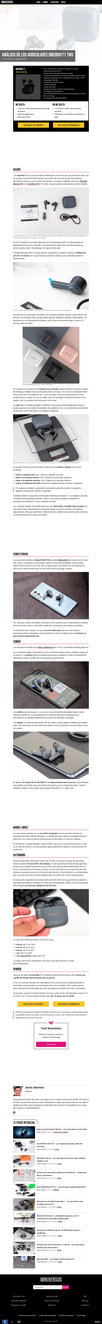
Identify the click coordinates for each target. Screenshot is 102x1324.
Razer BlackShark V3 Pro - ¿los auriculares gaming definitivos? (61, 1187)
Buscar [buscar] (65, 1287)
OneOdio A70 (33, 184)
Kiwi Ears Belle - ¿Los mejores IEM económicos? (56, 1259)
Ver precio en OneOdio (33, 125)
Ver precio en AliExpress (68, 125)
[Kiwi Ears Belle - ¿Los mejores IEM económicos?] (24, 1262)
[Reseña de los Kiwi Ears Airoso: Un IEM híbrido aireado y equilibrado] (24, 1233)
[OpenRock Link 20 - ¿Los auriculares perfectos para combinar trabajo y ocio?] (24, 1161)
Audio (38, 2)
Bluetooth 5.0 (64, 560)
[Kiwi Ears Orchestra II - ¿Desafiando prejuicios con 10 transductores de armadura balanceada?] (24, 1219)
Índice (97, 1322)
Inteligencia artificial (61, 1132)
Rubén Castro (41, 1132)
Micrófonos (52, 1305)
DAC (85, 1296)
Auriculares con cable (18, 1305)
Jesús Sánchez (7, 59)
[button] (5, 1322)
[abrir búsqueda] (100, 2)
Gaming (45, 2)
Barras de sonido (52, 1296)
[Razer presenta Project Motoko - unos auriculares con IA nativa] (24, 1132)
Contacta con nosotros (27, 1315)
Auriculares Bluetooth (18, 1301)
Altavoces (85, 1301)
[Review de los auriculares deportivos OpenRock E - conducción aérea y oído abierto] (24, 1175)
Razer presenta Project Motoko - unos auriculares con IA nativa (62, 1129)
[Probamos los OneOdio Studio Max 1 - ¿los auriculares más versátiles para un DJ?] (24, 1204)
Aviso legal (81, 1315)
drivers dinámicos (45, 647)
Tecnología (54, 2)
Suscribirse (51, 1044)
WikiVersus (51, 1279)
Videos (63, 2)
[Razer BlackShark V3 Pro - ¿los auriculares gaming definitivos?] (24, 1190)
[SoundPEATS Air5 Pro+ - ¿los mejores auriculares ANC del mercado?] (24, 1147)
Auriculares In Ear (19, 1296)
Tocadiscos (85, 1305)
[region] (51, 150)
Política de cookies (66, 1315)
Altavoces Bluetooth (52, 1301)
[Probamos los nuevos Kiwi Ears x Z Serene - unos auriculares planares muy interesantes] (24, 1248)
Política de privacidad (47, 1315)
